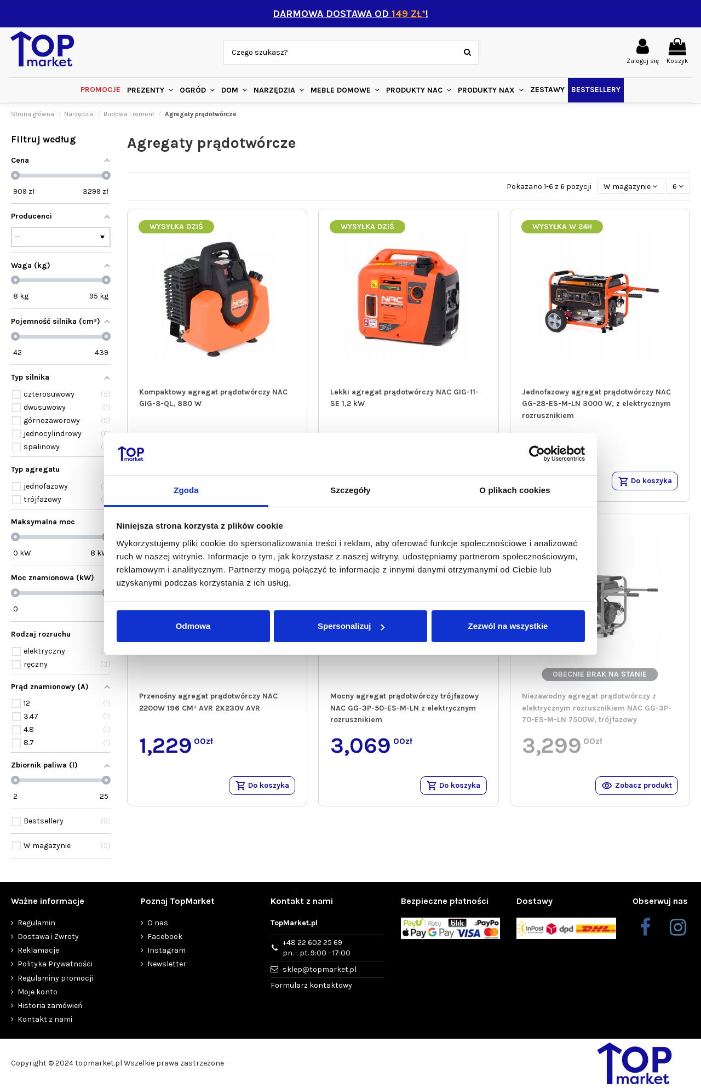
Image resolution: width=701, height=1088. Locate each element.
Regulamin (36, 922)
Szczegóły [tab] (350, 490)
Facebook (164, 936)
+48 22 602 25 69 (316, 948)
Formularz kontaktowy (311, 985)
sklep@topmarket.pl (320, 969)
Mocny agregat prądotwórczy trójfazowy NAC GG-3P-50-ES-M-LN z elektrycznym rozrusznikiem (404, 709)
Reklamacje (38, 950)
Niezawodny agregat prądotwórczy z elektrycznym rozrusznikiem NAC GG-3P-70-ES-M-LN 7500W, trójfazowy (596, 709)
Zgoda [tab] (186, 490)
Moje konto (38, 992)
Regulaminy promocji (55, 978)
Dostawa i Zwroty (48, 936)
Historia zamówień (50, 1005)
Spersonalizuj (351, 626)
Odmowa (193, 626)
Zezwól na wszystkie (508, 626)
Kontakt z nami (45, 1019)
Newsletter (166, 964)
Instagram (166, 950)
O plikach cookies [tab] (514, 490)
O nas (157, 922)
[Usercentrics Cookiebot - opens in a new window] (537, 453)
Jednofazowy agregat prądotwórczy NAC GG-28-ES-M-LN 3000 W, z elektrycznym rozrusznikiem (596, 403)
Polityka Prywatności (55, 964)
